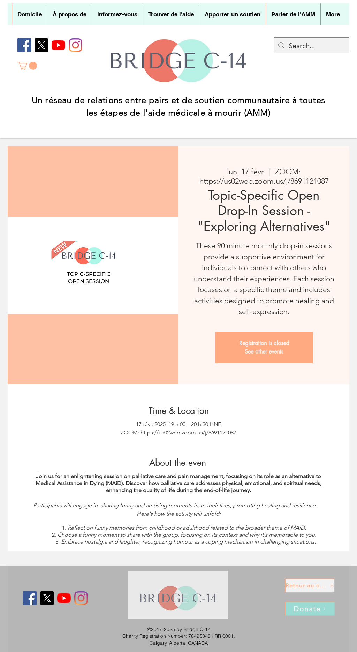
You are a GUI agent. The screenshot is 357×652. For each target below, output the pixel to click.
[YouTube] (58, 45)
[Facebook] (24, 45)
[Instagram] (75, 45)
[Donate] (310, 609)
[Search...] (311, 46)
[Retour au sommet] (310, 586)
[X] (41, 45)
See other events (264, 351)
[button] (69, 14)
